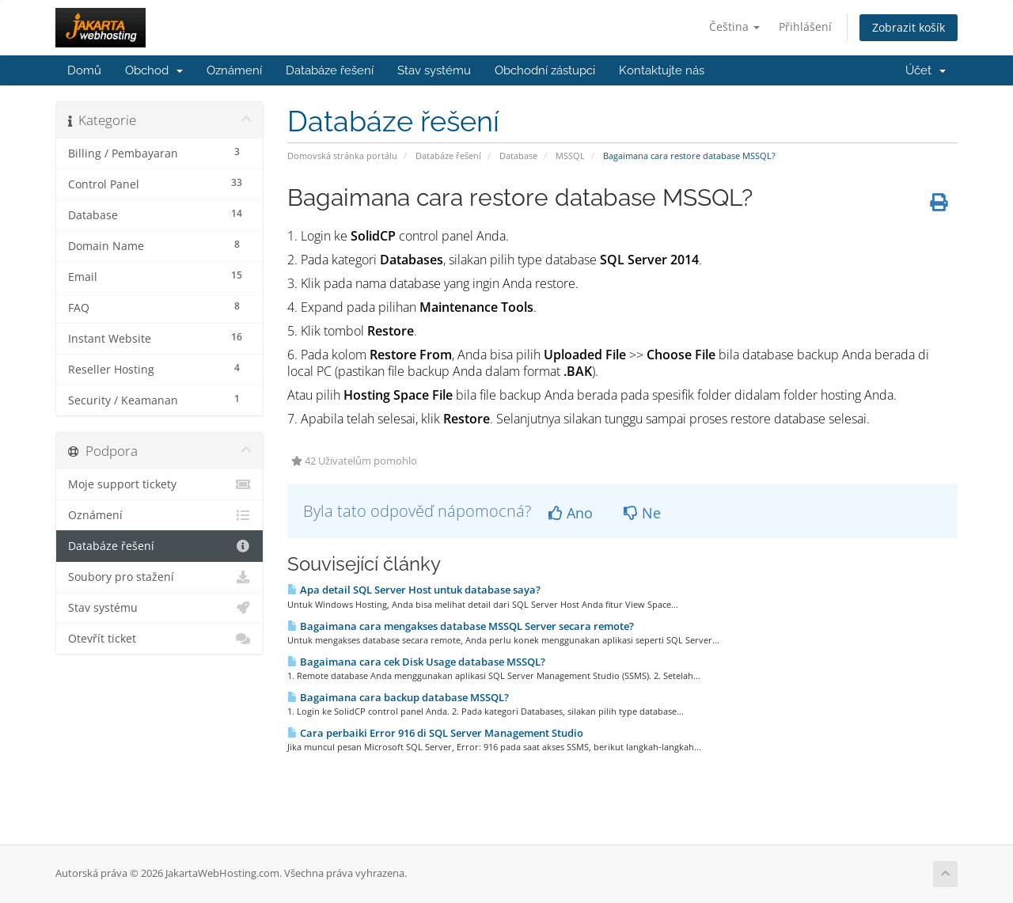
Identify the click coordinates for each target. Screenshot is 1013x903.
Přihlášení (805, 26)
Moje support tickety (159, 484)
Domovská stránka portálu (342, 155)
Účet (925, 70)
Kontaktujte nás (661, 70)
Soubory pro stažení (159, 576)
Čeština (734, 26)
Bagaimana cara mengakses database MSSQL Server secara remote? (460, 626)
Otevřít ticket (159, 638)
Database (518, 155)
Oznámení (234, 70)
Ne (642, 512)
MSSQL (570, 155)
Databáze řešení (330, 70)
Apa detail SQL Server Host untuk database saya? (414, 589)
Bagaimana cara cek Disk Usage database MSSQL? (416, 661)
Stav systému (434, 70)
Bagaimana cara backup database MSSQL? (398, 697)
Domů (84, 70)
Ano (570, 512)
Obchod (154, 70)
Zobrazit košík (908, 27)
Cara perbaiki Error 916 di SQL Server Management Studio (435, 733)
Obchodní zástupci (545, 70)
